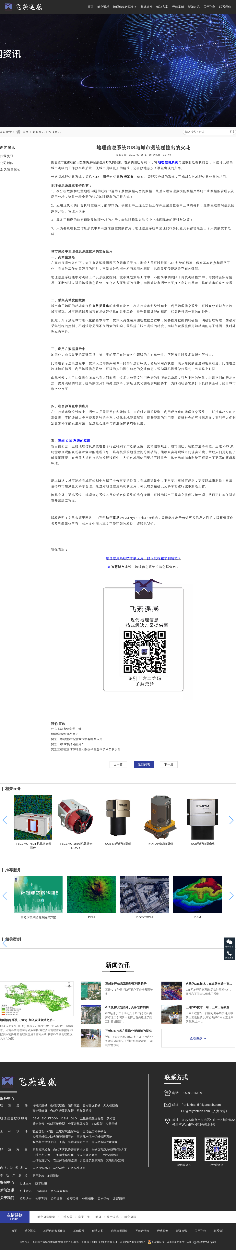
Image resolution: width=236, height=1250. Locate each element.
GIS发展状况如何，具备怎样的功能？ (129, 1007)
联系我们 (225, 6)
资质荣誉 (72, 1198)
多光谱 (110, 1118)
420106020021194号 (179, 1242)
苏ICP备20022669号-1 (133, 1242)
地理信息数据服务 (125, 6)
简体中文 (202, 1242)
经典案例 (178, 6)
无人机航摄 (110, 1105)
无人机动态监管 (87, 1155)
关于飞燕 (209, 6)
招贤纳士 (25, 1198)
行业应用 (25, 1183)
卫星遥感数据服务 (91, 1118)
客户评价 (103, 1198)
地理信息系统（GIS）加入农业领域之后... (27, 1020)
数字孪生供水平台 (44, 1142)
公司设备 (57, 1198)
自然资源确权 (41, 1168)
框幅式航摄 (39, 1105)
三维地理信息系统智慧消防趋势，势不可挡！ (129, 983)
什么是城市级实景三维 (66, 728)
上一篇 (118, 764)
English (212, 1242)
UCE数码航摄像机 (203, 843)
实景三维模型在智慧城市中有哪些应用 (77, 739)
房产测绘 (38, 1175)
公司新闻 (7, 163)
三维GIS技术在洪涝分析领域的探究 (128, 1030)
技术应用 (41, 1183)
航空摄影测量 (46, 1217)
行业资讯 (55, 132)
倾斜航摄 (74, 1105)
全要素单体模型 (78, 1123)
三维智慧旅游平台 (68, 1131)
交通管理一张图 (42, 1131)
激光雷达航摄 (91, 1105)
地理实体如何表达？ (64, 734)
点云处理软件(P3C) (104, 1142)
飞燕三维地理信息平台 (73, 1142)
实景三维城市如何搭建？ (67, 744)
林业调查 (59, 1168)
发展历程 (119, 1198)
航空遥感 (103, 6)
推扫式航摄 (57, 1105)
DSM (197, 917)
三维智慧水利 (41, 1160)
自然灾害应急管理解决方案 (109, 1149)
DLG (74, 1118)
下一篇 (168, 764)
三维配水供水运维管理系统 (94, 1136)
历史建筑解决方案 (91, 1160)
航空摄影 (130, 1217)
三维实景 (66, 1217)
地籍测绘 (53, 1175)
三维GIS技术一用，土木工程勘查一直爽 (210, 1007)
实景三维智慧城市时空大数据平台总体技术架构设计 (86, 749)
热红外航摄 (84, 1110)
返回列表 (144, 764)
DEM (91, 917)
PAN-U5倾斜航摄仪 (160, 843)
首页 (90, 6)
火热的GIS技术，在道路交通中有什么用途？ (210, 983)
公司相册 (88, 1198)
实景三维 (111, 1123)
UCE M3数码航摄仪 (118, 843)
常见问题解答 (10, 169)
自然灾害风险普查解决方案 (38, 917)
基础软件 (146, 6)
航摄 (98, 1217)
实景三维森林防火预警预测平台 (53, 1136)
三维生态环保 (41, 1155)
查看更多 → (198, 1038)
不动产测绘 (142, 1230)
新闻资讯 (194, 6)
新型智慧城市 (41, 1149)
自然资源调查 (119, 1230)
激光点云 (38, 1123)
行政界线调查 (77, 1168)
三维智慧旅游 (109, 1155)
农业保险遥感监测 (65, 1160)
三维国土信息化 (63, 1155)
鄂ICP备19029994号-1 (105, 1242)
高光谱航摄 (39, 1110)
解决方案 (162, 6)
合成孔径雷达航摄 (62, 1110)
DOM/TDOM (144, 917)
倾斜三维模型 (56, 1123)
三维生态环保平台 (94, 1131)
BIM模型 (97, 1123)
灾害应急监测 (115, 1160)
